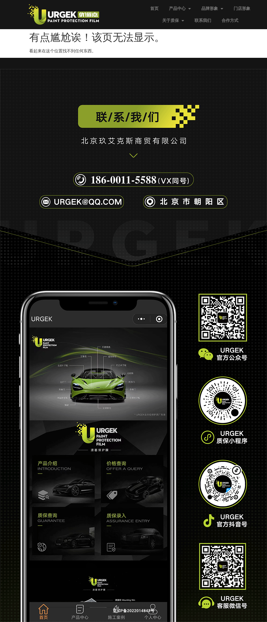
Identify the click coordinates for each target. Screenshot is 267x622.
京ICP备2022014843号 (133, 610)
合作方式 (230, 20)
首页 (154, 8)
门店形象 (242, 8)
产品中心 (180, 8)
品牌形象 (212, 8)
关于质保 (173, 20)
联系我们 (203, 20)
